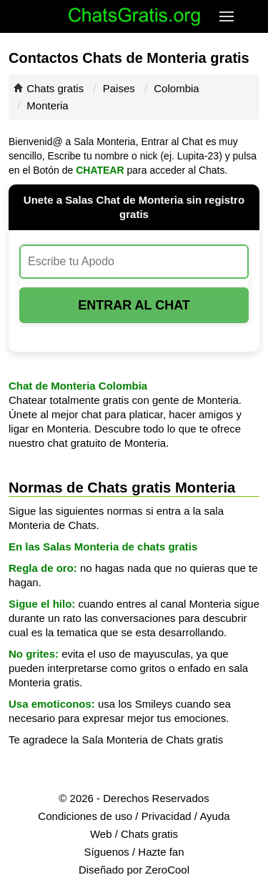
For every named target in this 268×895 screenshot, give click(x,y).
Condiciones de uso (85, 816)
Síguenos (106, 852)
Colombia (176, 88)
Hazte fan (161, 852)
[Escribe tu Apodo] (134, 261)
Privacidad (167, 816)
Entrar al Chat (134, 305)
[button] (228, 16)
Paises (119, 88)
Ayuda (214, 816)
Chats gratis (55, 88)
